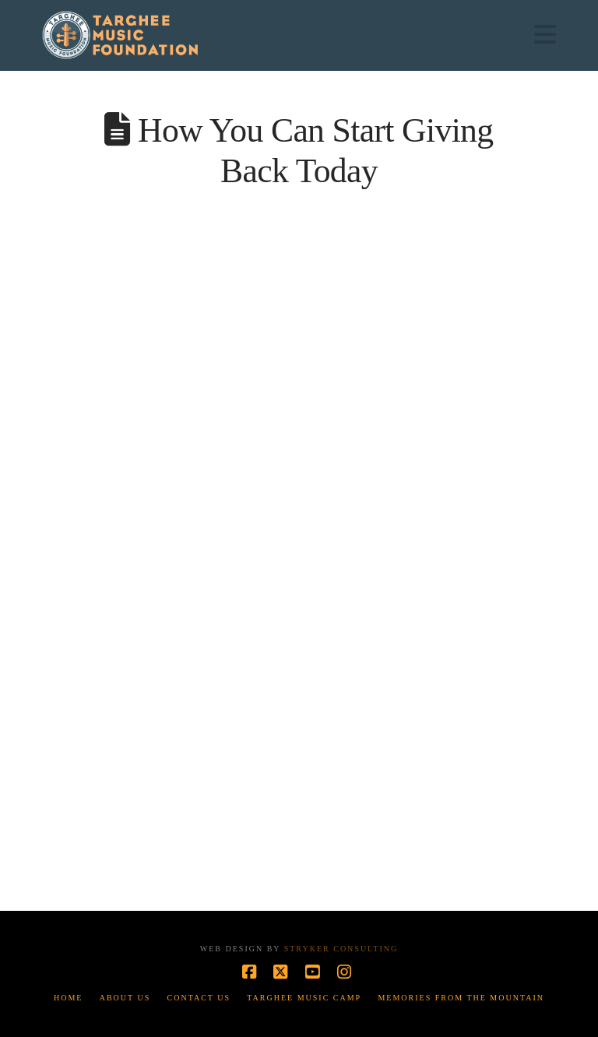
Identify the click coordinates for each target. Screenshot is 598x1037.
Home (68, 997)
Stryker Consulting (341, 948)
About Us (125, 997)
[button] (545, 34)
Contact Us (199, 997)
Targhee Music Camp (304, 997)
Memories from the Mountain (461, 997)
